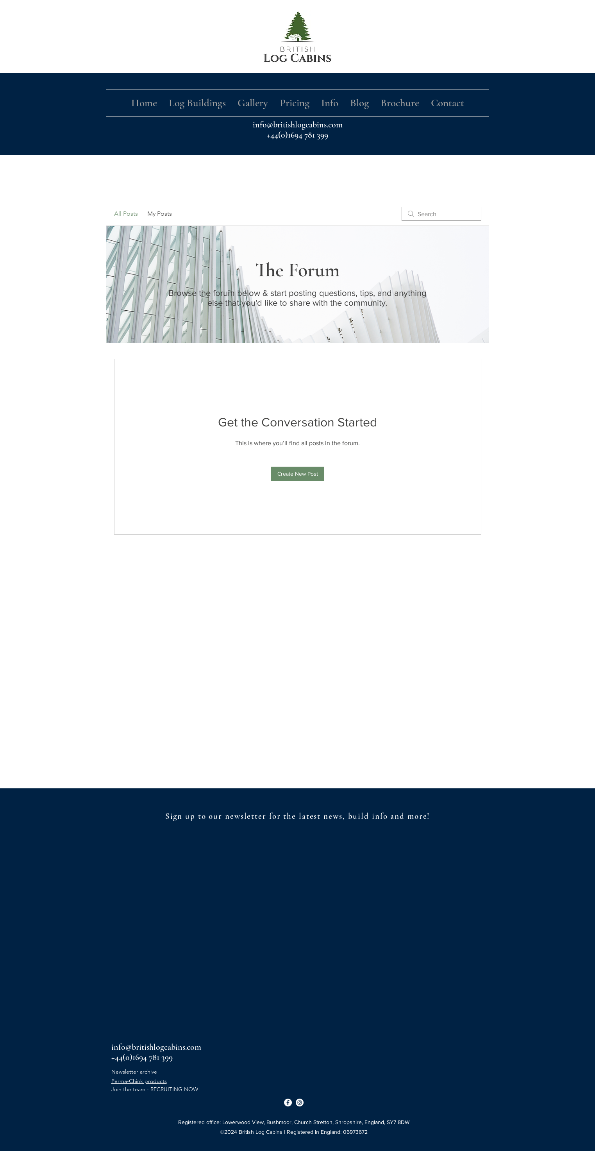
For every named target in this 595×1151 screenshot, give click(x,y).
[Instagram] (300, 1102)
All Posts (126, 213)
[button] (197, 103)
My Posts (159, 213)
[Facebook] (288, 1102)
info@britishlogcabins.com (298, 125)
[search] (441, 214)
